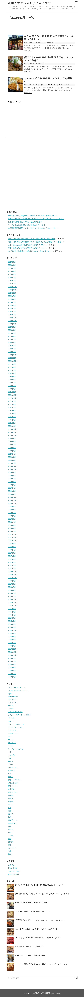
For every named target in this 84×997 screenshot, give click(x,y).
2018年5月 (12, 519)
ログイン (11, 865)
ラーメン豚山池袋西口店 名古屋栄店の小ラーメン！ (26, 225)
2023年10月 (12, 324)
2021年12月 (12, 392)
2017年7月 (12, 550)
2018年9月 (12, 506)
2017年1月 (12, 568)
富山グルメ (42, 42)
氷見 (9, 817)
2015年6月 (12, 618)
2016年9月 (12, 581)
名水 (9, 774)
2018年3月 (12, 525)
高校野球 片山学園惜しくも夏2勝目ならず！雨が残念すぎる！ (30, 251)
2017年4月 (12, 559)
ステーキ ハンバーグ (16, 724)
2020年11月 (12, 432)
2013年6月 (12, 664)
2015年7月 (12, 615)
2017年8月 (12, 547)
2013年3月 (12, 674)
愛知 (9, 805)
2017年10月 (12, 540)
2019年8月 (12, 475)
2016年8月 (12, 584)
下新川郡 (11, 755)
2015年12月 (12, 599)
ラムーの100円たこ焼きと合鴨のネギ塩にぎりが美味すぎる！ (37, 929)
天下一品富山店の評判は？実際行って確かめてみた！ (27, 245)
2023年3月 (12, 345)
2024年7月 (12, 296)
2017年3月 (12, 562)
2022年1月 (12, 389)
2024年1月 (12, 314)
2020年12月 (12, 429)
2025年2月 (12, 280)
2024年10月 (12, 293)
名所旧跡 (11, 770)
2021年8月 (12, 404)
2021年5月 (12, 414)
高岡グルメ (12, 848)
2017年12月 (12, 534)
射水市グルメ (13, 792)
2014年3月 (12, 643)
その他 (10, 709)
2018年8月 (12, 510)
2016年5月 (12, 593)
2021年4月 (12, 417)
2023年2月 (12, 349)
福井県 (10, 842)
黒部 (9, 854)
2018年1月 (12, 531)
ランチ (10, 746)
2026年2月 (12, 265)
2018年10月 (12, 503)
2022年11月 (12, 358)
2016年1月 (12, 596)
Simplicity (47, 992)
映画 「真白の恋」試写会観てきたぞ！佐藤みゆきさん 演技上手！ (31, 239)
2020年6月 (12, 448)
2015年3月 (12, 627)
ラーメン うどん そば (15, 749)
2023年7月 (12, 333)
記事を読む (28, 50)
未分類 (10, 814)
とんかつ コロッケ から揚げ (49, 85)
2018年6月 (12, 516)
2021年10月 (12, 398)
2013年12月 (12, 649)
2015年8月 (12, 612)
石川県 (10, 836)
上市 (9, 752)
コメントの (14, 871)
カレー (10, 721)
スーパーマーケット (15, 727)
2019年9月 (12, 472)
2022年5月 (12, 376)
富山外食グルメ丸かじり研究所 (29, 3)
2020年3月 (12, 457)
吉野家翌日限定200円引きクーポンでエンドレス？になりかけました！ (33, 228)
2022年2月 (12, 386)
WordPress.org (13, 874)
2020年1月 (12, 463)
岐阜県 (10, 801)
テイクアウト (13, 733)
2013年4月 (12, 671)
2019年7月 (12, 479)
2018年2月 (12, 528)
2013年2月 (12, 677)
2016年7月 (12, 587)
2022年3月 (12, 383)
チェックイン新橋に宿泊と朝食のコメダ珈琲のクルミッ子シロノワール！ (41, 964)
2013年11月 (12, 652)
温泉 (9, 826)
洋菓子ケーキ (13, 820)
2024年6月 (12, 299)
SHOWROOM (13, 696)
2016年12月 (12, 571)
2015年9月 (12, 609)
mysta (10, 694)
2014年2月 (12, 646)
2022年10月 (12, 361)
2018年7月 (12, 513)
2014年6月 (12, 633)
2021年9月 (12, 401)
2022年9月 (12, 364)
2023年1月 (12, 352)
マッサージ (12, 743)
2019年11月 (12, 469)
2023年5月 (12, 339)
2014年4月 (12, 640)
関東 (9, 845)
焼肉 (9, 832)
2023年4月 (12, 342)
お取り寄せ (12, 699)
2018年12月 (12, 497)
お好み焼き (12, 702)
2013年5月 (12, 667)
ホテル (10, 740)
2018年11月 (12, 500)
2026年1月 (12, 268)
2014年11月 (12, 630)
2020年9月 (12, 438)
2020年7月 (12, 445)
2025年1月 (12, 284)
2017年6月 (12, 553)
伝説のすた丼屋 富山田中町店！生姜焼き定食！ (25, 222)
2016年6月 (12, 590)
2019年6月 (12, 482)
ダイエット (12, 730)
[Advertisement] (42, 27)
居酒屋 (10, 798)
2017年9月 (12, 544)
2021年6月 (12, 410)
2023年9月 (12, 327)
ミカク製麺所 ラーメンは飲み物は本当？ (29, 946)
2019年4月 (12, 488)
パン (9, 736)
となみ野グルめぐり (15, 712)
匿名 (59, 242)
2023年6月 (12, 336)
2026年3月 (12, 262)
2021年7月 (12, 407)
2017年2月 (12, 565)
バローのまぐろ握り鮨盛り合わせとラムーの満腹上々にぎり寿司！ (39, 938)
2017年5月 (12, 556)
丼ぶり (10, 761)
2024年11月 (12, 290)
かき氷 (10, 705)
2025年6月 (12, 271)
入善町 (10, 764)
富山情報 (11, 789)
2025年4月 (12, 274)
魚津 (9, 851)
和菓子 (10, 777)
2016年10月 (12, 578)
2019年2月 (12, 494)
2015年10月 (12, 606)
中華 (9, 758)
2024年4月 (12, 305)
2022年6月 (12, 373)
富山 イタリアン (14, 780)
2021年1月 (12, 426)
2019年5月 (12, 485)
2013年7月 (12, 661)
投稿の (12, 868)
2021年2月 (12, 423)
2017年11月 (12, 537)
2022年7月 (12, 370)
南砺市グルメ (13, 767)
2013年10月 (12, 655)
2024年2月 (12, 311)
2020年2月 (12, 460)
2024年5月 (12, 302)
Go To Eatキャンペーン (16, 688)
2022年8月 (12, 367)
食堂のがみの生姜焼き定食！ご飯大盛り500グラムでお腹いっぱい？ (32, 216)
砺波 (9, 839)
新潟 (9, 808)
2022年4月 (12, 380)
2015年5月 (12, 621)
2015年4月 (12, 624)
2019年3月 (12, 491)
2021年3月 (12, 420)
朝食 (9, 811)
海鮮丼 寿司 (51, 42)
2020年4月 (12, 454)
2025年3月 (12, 277)
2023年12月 (12, 318)
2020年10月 (12, 435)
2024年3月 (12, 308)
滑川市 (10, 829)
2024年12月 (12, 287)
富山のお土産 (13, 783)
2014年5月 (12, 636)
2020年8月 (12, 441)
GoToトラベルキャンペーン (18, 691)
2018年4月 (12, 522)
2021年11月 (12, 395)
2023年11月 (12, 321)
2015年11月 (12, 602)
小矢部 (10, 795)
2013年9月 (12, 658)
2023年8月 (12, 330)
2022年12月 (12, 355)
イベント (11, 718)
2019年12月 (12, 466)
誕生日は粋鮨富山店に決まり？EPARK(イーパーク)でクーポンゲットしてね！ (36, 219)
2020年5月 (12, 451)
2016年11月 (12, 575)
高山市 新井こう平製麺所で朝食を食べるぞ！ (31, 955)
